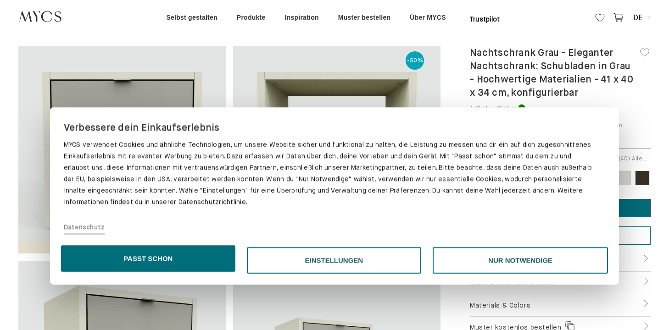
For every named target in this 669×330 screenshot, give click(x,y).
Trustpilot (484, 19)
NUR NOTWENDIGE (520, 305)
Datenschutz (84, 272)
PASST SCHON (148, 304)
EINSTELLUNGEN (334, 305)
